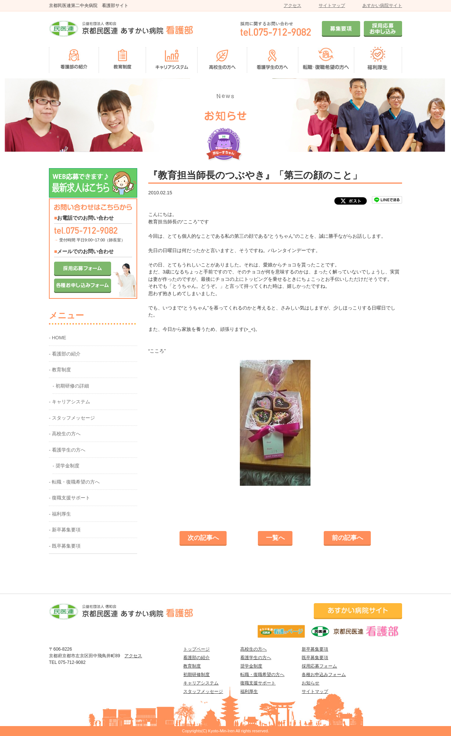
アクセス (292, 5)
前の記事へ (347, 537)
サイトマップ (332, 5)
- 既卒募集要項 (65, 546)
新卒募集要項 (315, 649)
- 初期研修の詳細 (71, 386)
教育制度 (192, 666)
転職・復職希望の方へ (262, 674)
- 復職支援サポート (69, 497)
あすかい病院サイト (382, 5)
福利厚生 (249, 691)
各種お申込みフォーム (324, 674)
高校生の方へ (253, 649)
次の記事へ (203, 537)
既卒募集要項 (315, 657)
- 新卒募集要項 (65, 529)
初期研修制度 (196, 674)
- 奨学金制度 (66, 465)
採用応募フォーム (319, 666)
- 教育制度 (60, 369)
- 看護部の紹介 (65, 354)
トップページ (196, 649)
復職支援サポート (258, 683)
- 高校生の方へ (65, 433)
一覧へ (275, 537)
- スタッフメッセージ (72, 418)
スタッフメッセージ (203, 691)
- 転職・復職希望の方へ (74, 482)
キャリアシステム (201, 683)
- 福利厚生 (60, 514)
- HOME (57, 337)
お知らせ (310, 683)
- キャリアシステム (69, 401)
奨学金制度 (251, 666)
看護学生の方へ (255, 657)
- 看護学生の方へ (67, 450)
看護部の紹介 (196, 657)
